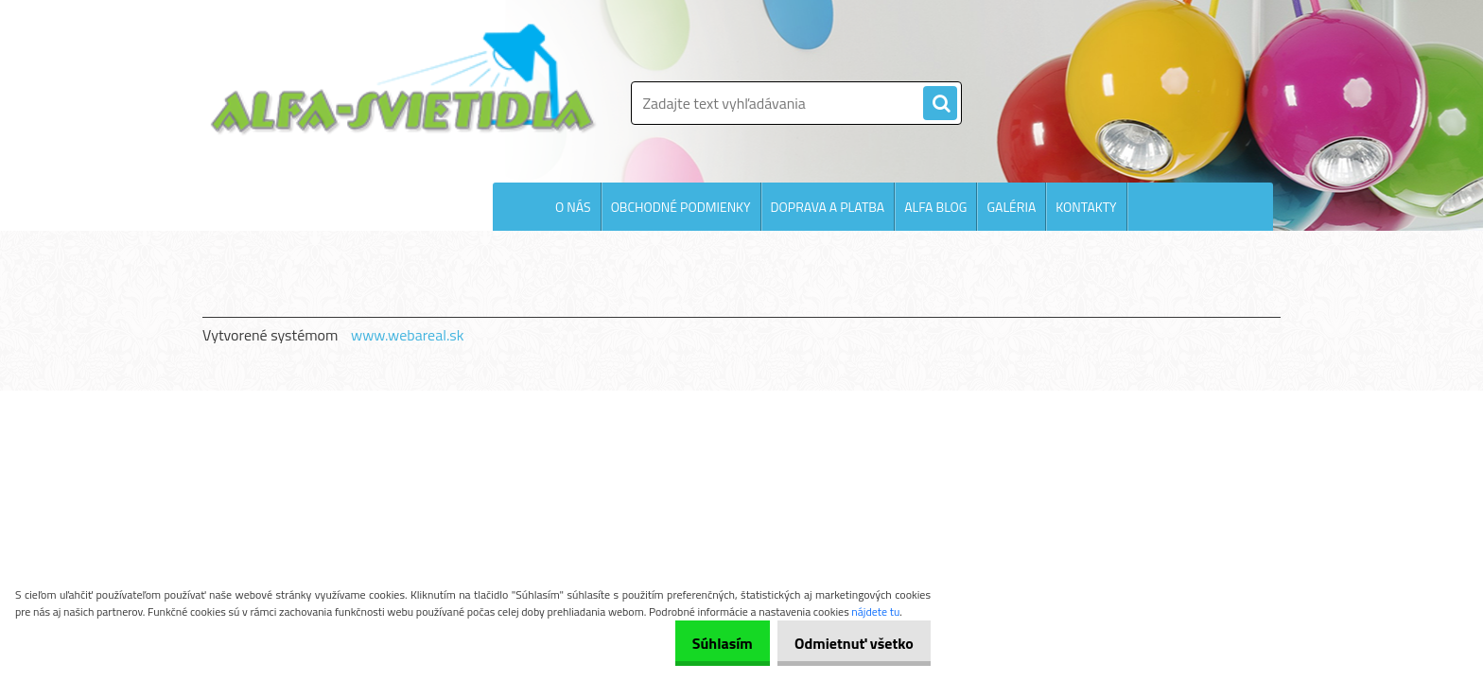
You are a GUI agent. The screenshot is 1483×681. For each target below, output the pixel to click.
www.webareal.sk (407, 334)
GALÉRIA (1011, 207)
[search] (940, 104)
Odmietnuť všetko (847, 643)
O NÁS (573, 207)
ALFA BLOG (935, 207)
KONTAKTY (1086, 207)
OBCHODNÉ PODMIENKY (681, 207)
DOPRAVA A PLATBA (828, 207)
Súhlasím (702, 643)
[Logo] (403, 79)
